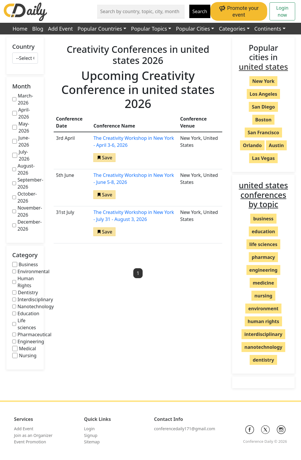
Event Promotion (30, 442)
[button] (104, 157)
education (263, 231)
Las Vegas (263, 158)
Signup (90, 435)
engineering (263, 270)
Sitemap (92, 442)
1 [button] (137, 273)
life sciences (263, 244)
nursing (263, 295)
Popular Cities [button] (193, 28)
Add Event (60, 28)
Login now (282, 11)
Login (89, 428)
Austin (276, 145)
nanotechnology (263, 347)
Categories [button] (232, 28)
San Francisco (263, 132)
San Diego (263, 107)
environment (263, 308)
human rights (263, 321)
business (263, 218)
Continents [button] (267, 28)
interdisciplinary (263, 334)
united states (263, 66)
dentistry (263, 360)
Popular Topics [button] (149, 28)
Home (20, 28)
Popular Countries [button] (100, 28)
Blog (37, 28)
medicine (263, 283)
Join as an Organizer (33, 435)
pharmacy (263, 257)
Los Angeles (263, 94)
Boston (263, 119)
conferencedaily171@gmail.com (184, 428)
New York (263, 81)
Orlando (252, 145)
